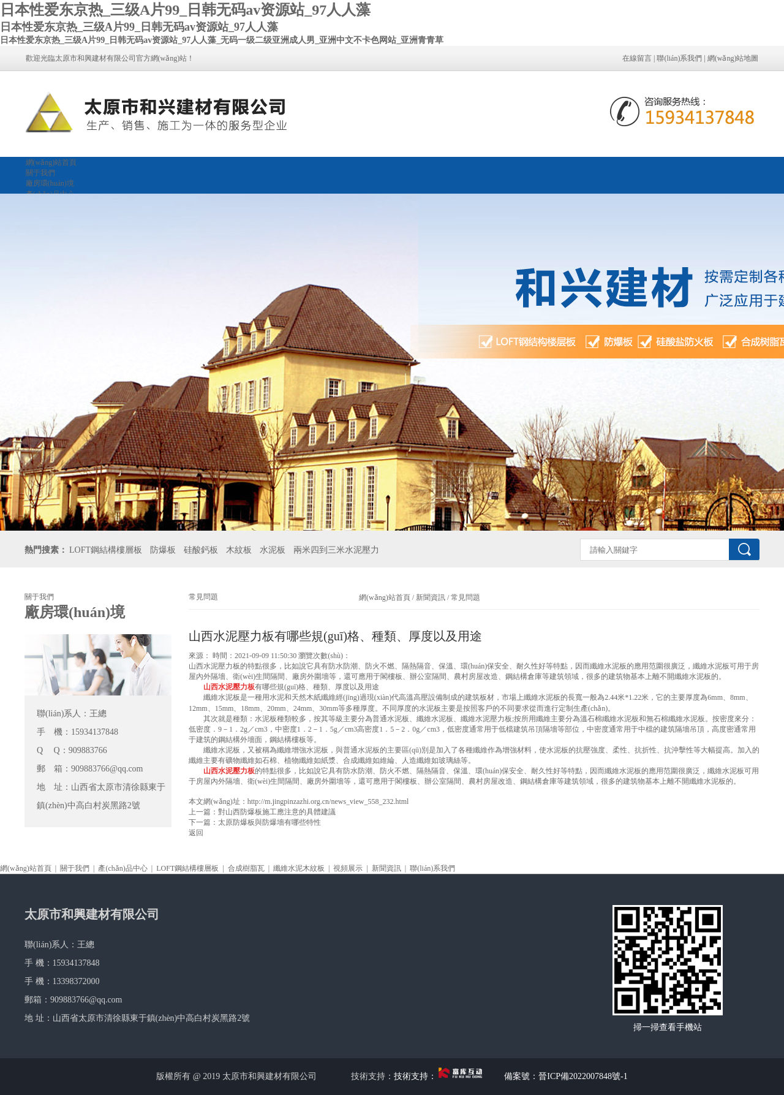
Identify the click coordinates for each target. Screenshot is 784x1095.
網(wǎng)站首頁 (51, 162)
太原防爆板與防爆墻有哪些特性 (269, 822)
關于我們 (40, 173)
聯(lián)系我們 (679, 58)
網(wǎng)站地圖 (733, 58)
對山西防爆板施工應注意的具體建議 (277, 812)
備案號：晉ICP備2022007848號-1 (565, 1076)
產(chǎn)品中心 (122, 868)
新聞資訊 (430, 597)
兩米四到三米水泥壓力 (336, 550)
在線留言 (637, 58)
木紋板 (239, 550)
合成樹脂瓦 (246, 868)
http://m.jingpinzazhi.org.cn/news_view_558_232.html (328, 801)
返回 (196, 832)
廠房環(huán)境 (50, 183)
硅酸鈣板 (201, 550)
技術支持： (441, 1076)
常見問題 (464, 597)
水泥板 (272, 550)
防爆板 (163, 550)
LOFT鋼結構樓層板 (105, 550)
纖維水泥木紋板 (299, 868)
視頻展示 (348, 868)
